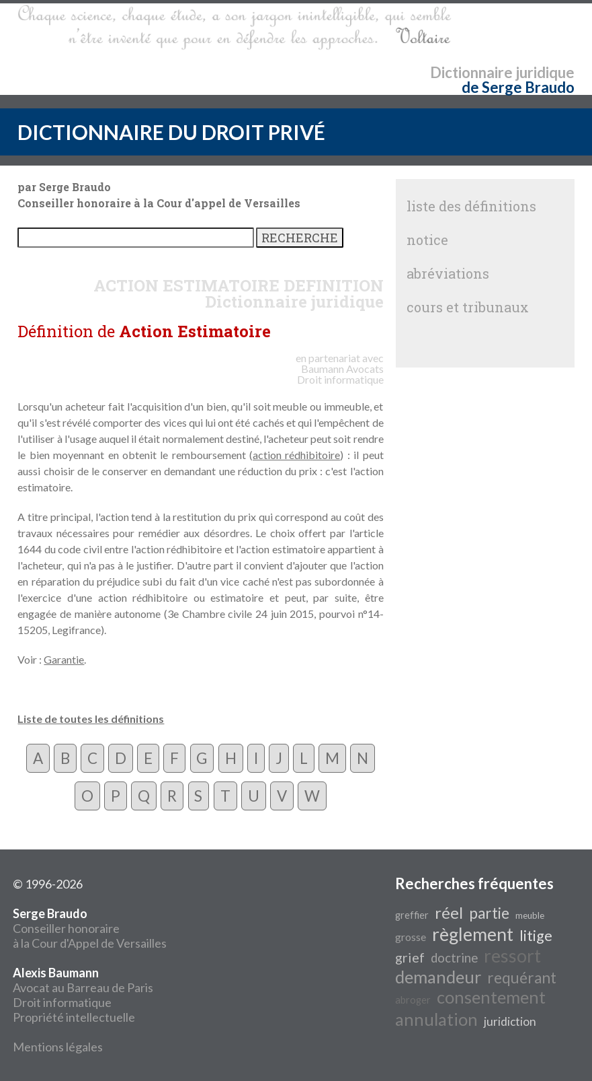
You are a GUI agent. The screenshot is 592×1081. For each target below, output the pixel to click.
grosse (410, 936)
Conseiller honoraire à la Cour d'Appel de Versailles (90, 928)
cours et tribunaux (468, 307)
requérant (521, 978)
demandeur (438, 977)
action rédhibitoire (296, 454)
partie (489, 913)
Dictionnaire (471, 72)
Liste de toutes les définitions (90, 718)
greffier (412, 915)
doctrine (454, 957)
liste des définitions (471, 206)
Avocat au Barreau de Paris (83, 987)
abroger (413, 1000)
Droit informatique (62, 1002)
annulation (436, 1019)
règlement (472, 934)
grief (410, 957)
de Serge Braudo (518, 87)
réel (449, 912)
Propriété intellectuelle (74, 1017)
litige (535, 935)
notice (427, 239)
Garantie (64, 659)
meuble (529, 915)
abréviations (448, 273)
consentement (491, 997)
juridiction (510, 1021)
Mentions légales (58, 1046)
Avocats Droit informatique (340, 374)
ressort (512, 956)
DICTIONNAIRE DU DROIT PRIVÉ (171, 132)
